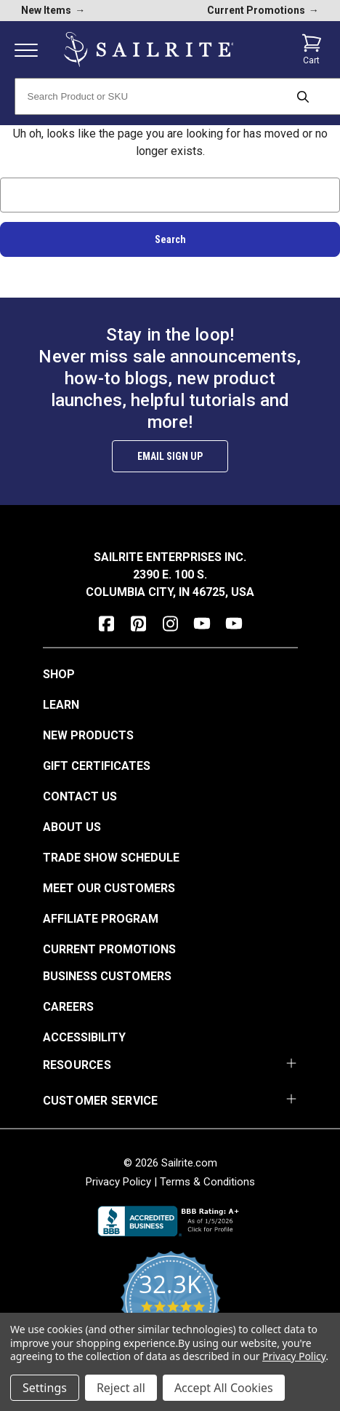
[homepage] (149, 49)
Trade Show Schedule (111, 858)
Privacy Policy (118, 1181)
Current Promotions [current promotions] (263, 10)
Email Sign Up (170, 456)
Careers (68, 1007)
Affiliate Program (100, 919)
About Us (72, 827)
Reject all (121, 1388)
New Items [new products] (53, 10)
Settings (45, 1388)
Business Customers (107, 976)
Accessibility (84, 1037)
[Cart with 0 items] (311, 49)
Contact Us (80, 796)
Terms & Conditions (207, 1181)
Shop (59, 674)
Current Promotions (109, 949)
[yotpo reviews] (170, 1309)
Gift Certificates (96, 766)
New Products (88, 735)
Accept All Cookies (223, 1388)
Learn (61, 705)
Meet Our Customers (109, 888)
